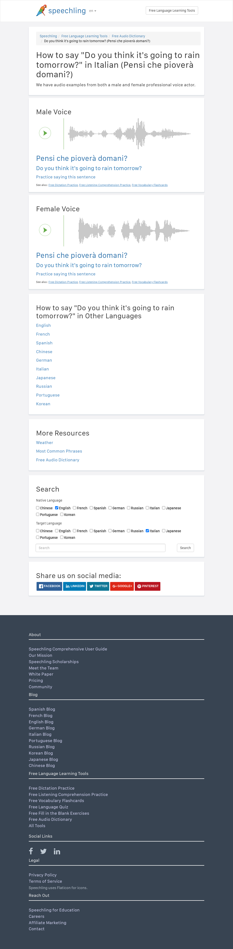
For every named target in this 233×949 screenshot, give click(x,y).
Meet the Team (43, 667)
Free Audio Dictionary (128, 36)
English (43, 325)
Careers (36, 916)
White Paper (41, 674)
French (43, 334)
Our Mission (40, 655)
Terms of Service (45, 881)
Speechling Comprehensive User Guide (68, 648)
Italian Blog (40, 734)
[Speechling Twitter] (46, 852)
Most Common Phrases (59, 451)
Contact (37, 928)
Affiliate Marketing (47, 922)
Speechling (48, 36)
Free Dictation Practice (52, 788)
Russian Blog (42, 746)
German (44, 360)
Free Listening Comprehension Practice (68, 794)
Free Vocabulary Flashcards (56, 800)
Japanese (46, 377)
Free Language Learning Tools (172, 10)
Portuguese (48, 394)
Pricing (36, 680)
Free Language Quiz (48, 806)
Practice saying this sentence (66, 176)
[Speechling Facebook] (34, 852)
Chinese (44, 351)
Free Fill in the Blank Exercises (59, 813)
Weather (44, 442)
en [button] (92, 11)
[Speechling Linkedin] (60, 852)
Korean (43, 403)
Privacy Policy (43, 874)
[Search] (100, 548)
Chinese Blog (42, 765)
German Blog (42, 727)
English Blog (41, 721)
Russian (44, 386)
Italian (42, 368)
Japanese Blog (43, 759)
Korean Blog (41, 752)
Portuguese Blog (45, 740)
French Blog (40, 715)
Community (40, 686)
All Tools (37, 825)
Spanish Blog (42, 709)
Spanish (44, 342)
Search (185, 548)
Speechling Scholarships (54, 661)
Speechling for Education (54, 909)
